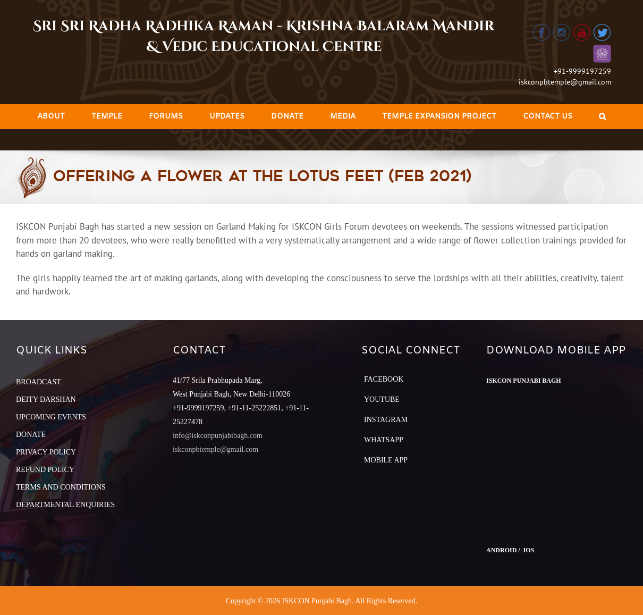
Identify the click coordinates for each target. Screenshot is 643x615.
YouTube (382, 399)
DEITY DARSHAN (46, 399)
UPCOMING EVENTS (51, 417)
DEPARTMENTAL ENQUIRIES (65, 505)
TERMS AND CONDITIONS (61, 487)
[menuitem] (51, 116)
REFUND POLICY (45, 470)
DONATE (31, 435)
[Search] (602, 116)
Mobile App (386, 460)
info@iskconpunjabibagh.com (218, 436)
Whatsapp (383, 440)
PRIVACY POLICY (46, 452)
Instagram (386, 420)
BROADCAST (38, 382)
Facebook (383, 379)
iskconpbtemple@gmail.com (565, 82)
